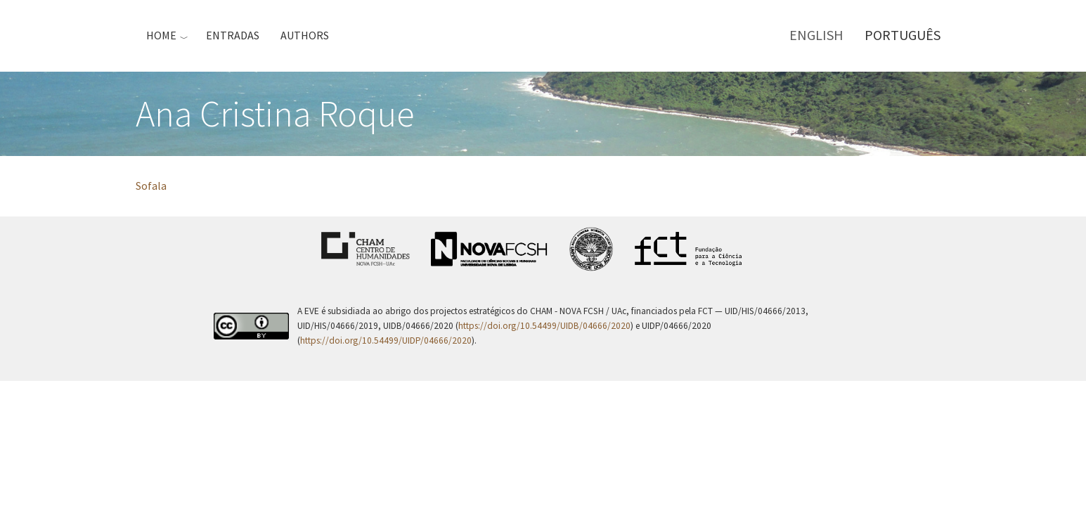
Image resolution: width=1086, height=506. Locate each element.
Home (161, 35)
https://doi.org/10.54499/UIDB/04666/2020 (544, 326)
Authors (304, 35)
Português (902, 35)
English (816, 35)
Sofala (151, 186)
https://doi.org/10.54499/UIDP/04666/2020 (386, 340)
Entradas (232, 35)
